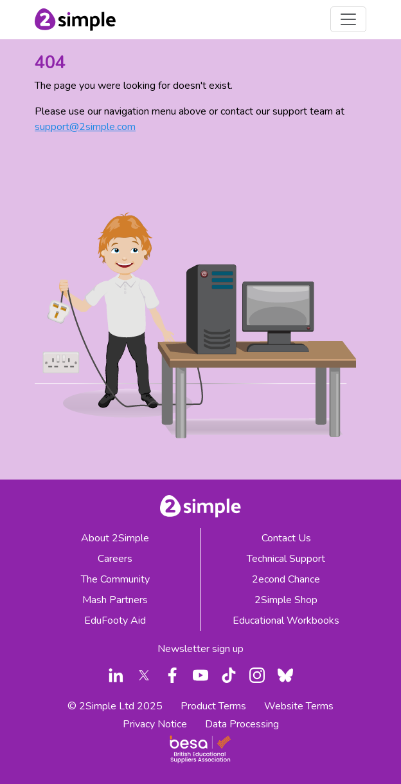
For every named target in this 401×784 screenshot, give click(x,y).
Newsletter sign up (200, 649)
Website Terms (299, 706)
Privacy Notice (155, 724)
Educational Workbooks (286, 620)
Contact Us (286, 538)
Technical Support (286, 559)
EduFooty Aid (115, 620)
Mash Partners (115, 600)
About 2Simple (115, 538)
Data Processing (242, 724)
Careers (115, 559)
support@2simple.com (85, 127)
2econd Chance (286, 579)
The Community (115, 579)
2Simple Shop (285, 600)
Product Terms (213, 706)
